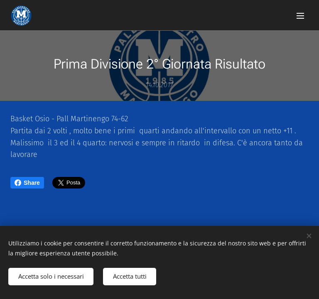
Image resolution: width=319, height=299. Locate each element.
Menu (300, 15)
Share (27, 182)
